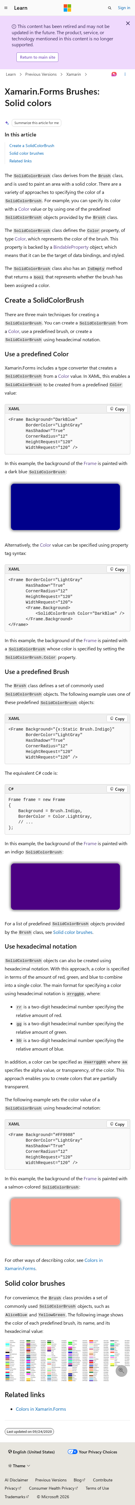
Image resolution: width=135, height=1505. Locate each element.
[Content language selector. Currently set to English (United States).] (31, 1452)
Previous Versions (41, 74)
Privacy (11, 1488)
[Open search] (110, 8)
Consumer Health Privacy (52, 1488)
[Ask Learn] (114, 74)
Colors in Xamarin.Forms (41, 1409)
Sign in (124, 7)
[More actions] (125, 74)
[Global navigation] (6, 8)
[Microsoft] (67, 8)
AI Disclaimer (16, 1480)
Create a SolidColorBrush (31, 145)
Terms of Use (97, 1488)
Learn (11, 74)
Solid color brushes (26, 153)
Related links (20, 161)
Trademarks (15, 1496)
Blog (78, 1480)
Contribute (102, 1480)
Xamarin (73, 74)
